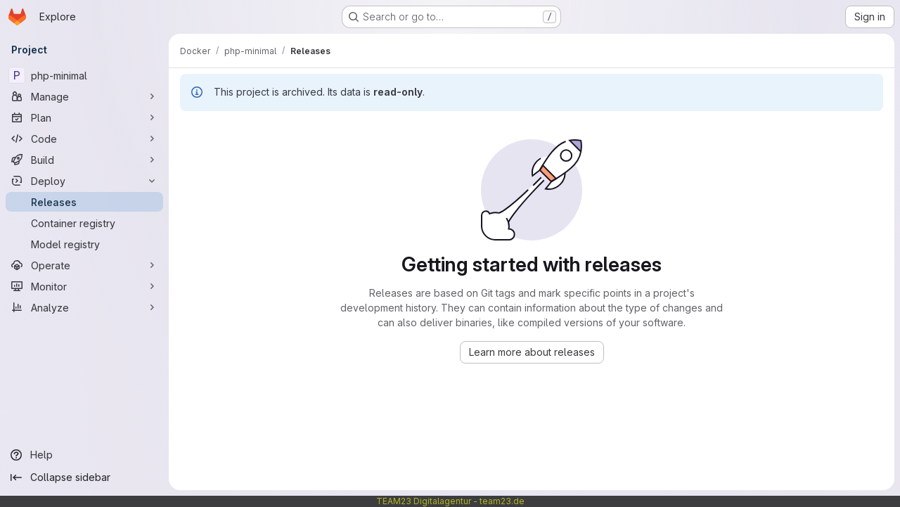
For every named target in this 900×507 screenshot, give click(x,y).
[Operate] (84, 265)
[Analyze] (84, 307)
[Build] (84, 159)
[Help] (84, 455)
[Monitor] (84, 286)
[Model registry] (84, 244)
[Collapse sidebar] (84, 477)
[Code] (84, 138)
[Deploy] (84, 181)
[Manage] (84, 96)
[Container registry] (84, 223)
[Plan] (84, 117)
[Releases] (84, 202)
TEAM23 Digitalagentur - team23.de (450, 501)
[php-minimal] (84, 75)
